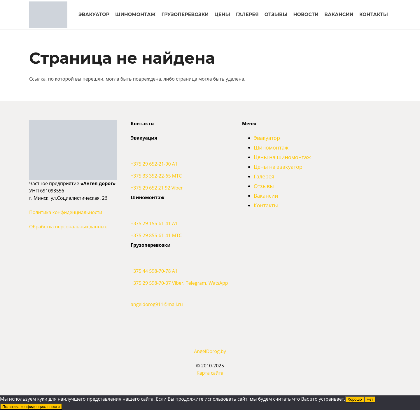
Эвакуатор (267, 137)
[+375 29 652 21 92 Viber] (179, 188)
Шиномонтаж (271, 147)
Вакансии (266, 195)
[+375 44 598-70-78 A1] (179, 260)
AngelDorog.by (210, 351)
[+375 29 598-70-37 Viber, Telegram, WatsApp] (179, 283)
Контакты (266, 205)
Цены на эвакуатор (278, 166)
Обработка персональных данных (68, 226)
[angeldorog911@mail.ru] (179, 293)
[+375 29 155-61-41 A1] (179, 213)
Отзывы (264, 186)
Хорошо (355, 399)
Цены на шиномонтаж (282, 157)
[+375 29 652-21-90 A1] (179, 153)
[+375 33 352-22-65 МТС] (179, 176)
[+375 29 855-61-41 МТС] (179, 236)
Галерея (264, 176)
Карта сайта (210, 373)
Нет (370, 399)
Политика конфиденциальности (65, 212)
